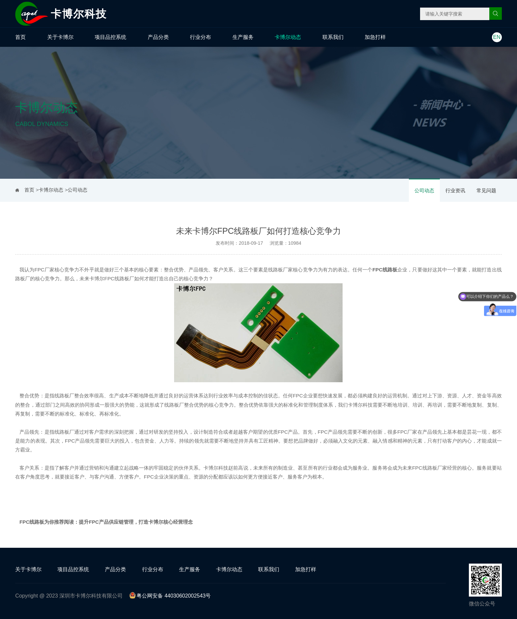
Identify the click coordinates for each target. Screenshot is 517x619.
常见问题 (486, 190)
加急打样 (375, 37)
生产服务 (243, 37)
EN (497, 37)
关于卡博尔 (60, 37)
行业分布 (200, 37)
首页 (20, 37)
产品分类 (158, 37)
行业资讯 (455, 190)
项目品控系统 (110, 37)
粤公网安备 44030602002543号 (170, 596)
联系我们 (333, 37)
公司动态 (424, 190)
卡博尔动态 (288, 37)
